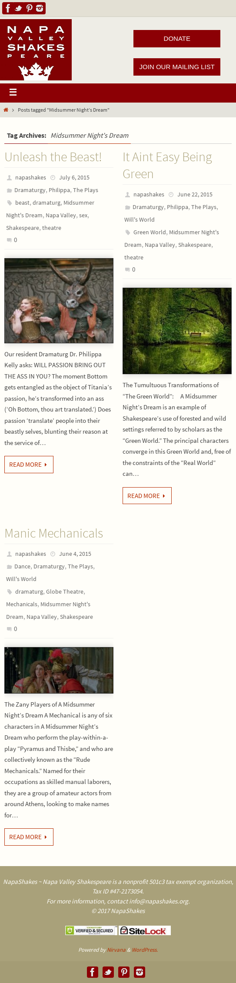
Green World (149, 232)
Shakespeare (22, 228)
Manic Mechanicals (53, 533)
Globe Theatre (64, 591)
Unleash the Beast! (53, 156)
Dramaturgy (30, 190)
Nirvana (116, 949)
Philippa (59, 190)
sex (83, 215)
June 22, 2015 (195, 194)
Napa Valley (61, 215)
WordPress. (145, 949)
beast (22, 202)
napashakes (30, 177)
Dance (22, 566)
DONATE (177, 38)
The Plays (85, 190)
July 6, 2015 (74, 177)
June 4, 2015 (75, 554)
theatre (51, 228)
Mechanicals (21, 604)
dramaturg (46, 202)
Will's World (139, 219)
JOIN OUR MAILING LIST (177, 66)
